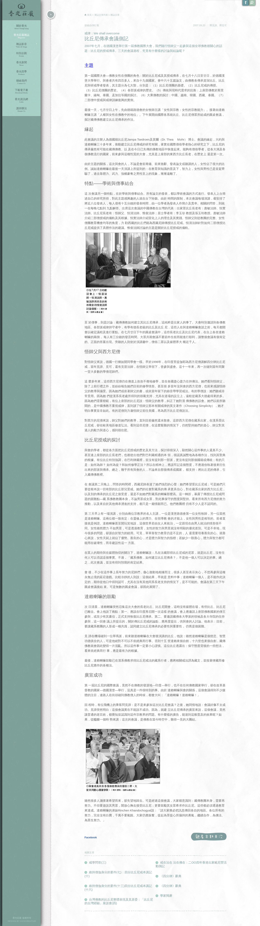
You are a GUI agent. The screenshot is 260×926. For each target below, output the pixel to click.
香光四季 (21, 72)
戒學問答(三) (97, 862)
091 (94, 25)
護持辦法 (21, 109)
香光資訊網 (21, 100)
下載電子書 (21, 91)
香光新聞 (21, 63)
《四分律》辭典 (170, 876)
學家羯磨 (166, 895)
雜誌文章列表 (101, 15)
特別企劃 (21, 54)
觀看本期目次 (209, 837)
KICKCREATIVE (28, 921)
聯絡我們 (21, 82)
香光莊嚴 (21, 10)
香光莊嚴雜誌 (21, 36)
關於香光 (21, 27)
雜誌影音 (21, 45)
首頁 (89, 15)
